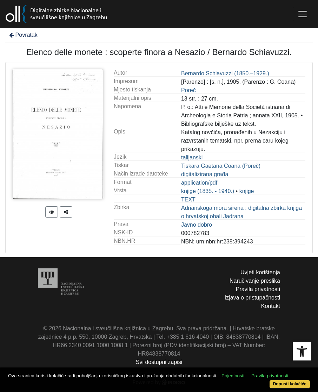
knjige (246, 191)
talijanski (192, 157)
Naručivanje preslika (255, 281)
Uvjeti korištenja (260, 272)
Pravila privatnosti (258, 289)
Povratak (23, 35)
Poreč (188, 90)
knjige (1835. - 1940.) (207, 191)
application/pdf (199, 183)
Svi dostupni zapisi (159, 362)
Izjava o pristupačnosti (252, 298)
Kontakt (270, 306)
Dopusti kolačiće (289, 383)
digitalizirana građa (204, 174)
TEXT (188, 199)
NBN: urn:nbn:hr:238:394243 (217, 242)
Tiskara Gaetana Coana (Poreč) (220, 166)
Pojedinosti (232, 375)
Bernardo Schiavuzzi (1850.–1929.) (225, 73)
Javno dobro (196, 225)
